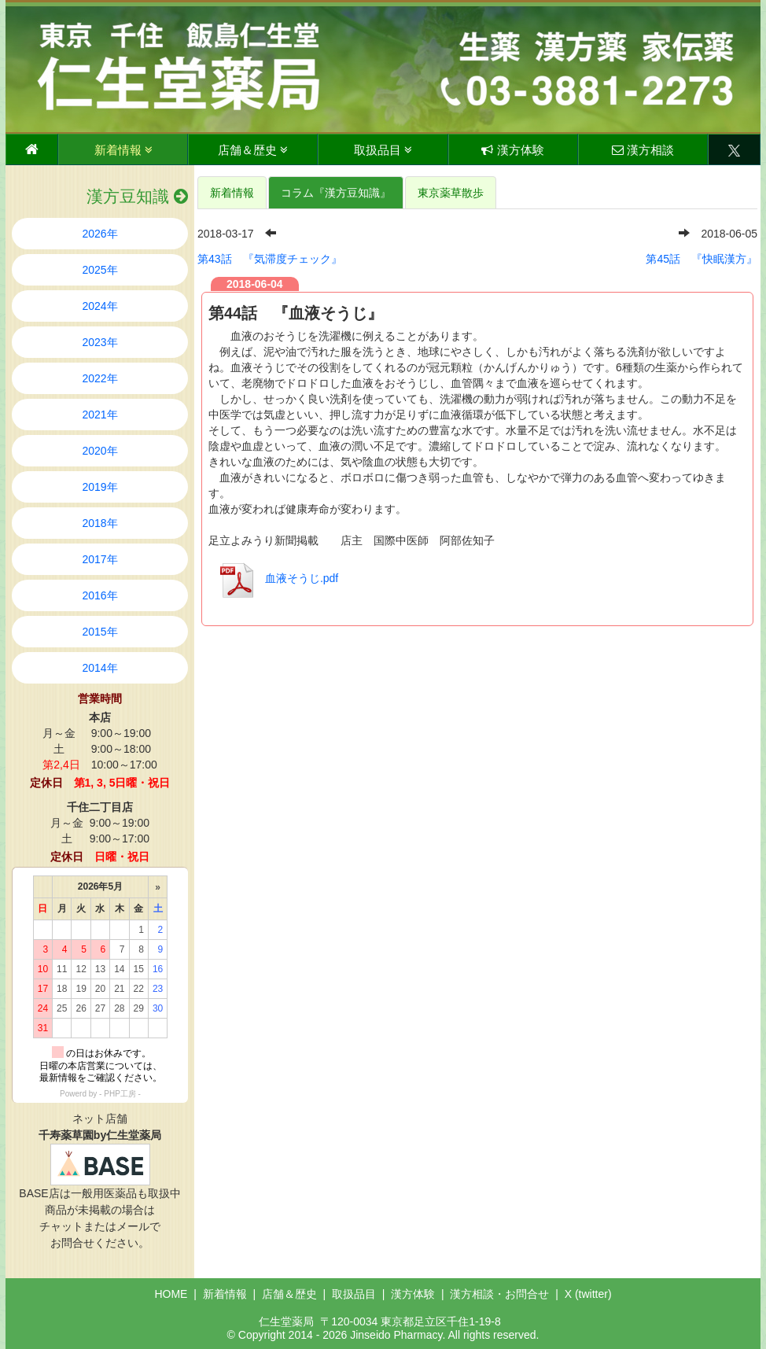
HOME (170, 1294)
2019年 (99, 487)
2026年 (99, 233)
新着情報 (123, 150)
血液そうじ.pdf (275, 578)
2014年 (99, 668)
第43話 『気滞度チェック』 (269, 258)
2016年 (99, 595)
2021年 (99, 414)
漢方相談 (643, 150)
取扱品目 (383, 150)
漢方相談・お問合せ (499, 1294)
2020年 (99, 450)
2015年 (99, 631)
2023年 (99, 342)
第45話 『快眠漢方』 (701, 258)
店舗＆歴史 (253, 150)
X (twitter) (588, 1294)
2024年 (99, 306)
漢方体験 (512, 150)
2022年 (99, 378)
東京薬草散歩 (451, 192)
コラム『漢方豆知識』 (336, 192)
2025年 (99, 270)
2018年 (99, 523)
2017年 (99, 559)
